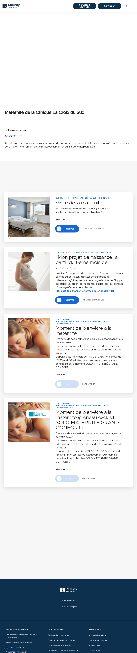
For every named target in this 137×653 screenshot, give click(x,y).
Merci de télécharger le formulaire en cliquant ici (85, 291)
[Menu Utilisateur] (126, 6)
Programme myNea (17, 130)
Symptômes (94, 650)
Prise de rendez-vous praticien (61, 640)
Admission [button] (109, 6)
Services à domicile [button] (84, 6)
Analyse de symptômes (58, 635)
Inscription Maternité (15, 647)
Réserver (65, 228)
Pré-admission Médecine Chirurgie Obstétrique (21, 636)
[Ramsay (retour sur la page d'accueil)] (11, 6)
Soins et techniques (98, 640)
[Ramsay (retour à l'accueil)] (68, 590)
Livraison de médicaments (59, 645)
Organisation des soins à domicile (63, 650)
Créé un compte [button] (69, 607)
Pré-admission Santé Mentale (19, 642)
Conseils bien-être (97, 635)
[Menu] (132, 6)
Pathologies (94, 645)
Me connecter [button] (68, 601)
